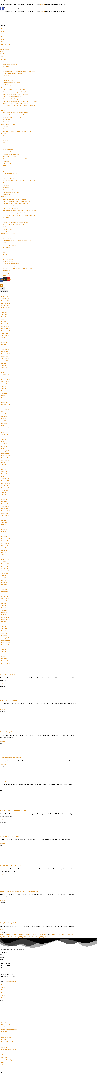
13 (46, 934)
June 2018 (4, 494)
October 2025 (5, 305)
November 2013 (5, 621)
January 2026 (5, 298)
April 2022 (4, 393)
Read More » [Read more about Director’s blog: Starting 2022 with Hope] (3, 764)
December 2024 (5, 328)
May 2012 (3, 654)
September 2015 (5, 571)
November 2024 (5, 331)
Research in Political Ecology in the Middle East (15, 103)
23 (15, 937)
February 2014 (5, 614)
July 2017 (3, 520)
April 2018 (4, 499)
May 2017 (3, 524)
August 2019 (4, 462)
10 (34, 934)
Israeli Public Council (8, 152)
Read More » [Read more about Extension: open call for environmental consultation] (3, 820)
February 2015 (5, 587)
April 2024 (4, 342)
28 (36, 937)
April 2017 (4, 527)
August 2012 (4, 647)
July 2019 (3, 464)
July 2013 (3, 626)
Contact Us (4, 1047)
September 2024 (5, 335)
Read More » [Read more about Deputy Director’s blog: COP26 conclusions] (3, 930)
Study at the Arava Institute (10, 64)
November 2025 (5, 303)
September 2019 (5, 460)
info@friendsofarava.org (10, 981)
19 (71, 934)
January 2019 (5, 478)
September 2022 (5, 381)
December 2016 (5, 536)
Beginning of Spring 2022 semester (9, 732)
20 (2, 937)
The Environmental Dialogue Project (13, 117)
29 (40, 937)
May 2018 (3, 497)
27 (31, 937)
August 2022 (4, 384)
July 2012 (3, 649)
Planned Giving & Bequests (10, 156)
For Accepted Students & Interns (11, 82)
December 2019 (5, 453)
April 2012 (4, 656)
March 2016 (4, 557)
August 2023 (4, 361)
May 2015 (3, 580)
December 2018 (5, 481)
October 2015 (4, 568)
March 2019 (4, 474)
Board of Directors (8, 149)
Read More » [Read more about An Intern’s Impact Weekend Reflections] (3, 875)
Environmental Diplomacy (8, 124)
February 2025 (5, 324)
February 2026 (5, 296)
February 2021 (5, 425)
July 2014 (3, 603)
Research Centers (6, 1024)
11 (38, 934)
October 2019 (4, 458)
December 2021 (5, 402)
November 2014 (5, 594)
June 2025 (4, 314)
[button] (38, 1004)
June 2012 (4, 651)
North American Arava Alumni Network (13, 115)
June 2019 (4, 467)
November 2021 (5, 404)
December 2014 (5, 591)
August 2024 (4, 338)
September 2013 (5, 624)
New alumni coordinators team (8, 674)
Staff (4, 147)
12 (42, 934)
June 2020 (4, 439)
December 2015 (5, 564)
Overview (5, 126)
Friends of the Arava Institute (11, 154)
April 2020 (4, 444)
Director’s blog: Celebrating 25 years (9, 836)
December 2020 (5, 430)
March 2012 (4, 658)
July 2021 (3, 414)
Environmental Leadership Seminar (12, 73)
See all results (4, 291)
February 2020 (5, 448)
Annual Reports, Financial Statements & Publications (17, 159)
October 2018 (4, 485)
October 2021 (4, 407)
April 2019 (4, 471)
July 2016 (3, 548)
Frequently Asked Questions (8, 1049)
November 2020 (5, 432)
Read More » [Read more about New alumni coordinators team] (3, 684)
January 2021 (5, 428)
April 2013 (4, 633)
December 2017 (5, 508)
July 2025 (4, 312)
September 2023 (5, 358)
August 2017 (4, 518)
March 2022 (4, 395)
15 (54, 934)
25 (23, 937)
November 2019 (5, 455)
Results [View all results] (2, 288)
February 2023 (5, 372)
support (42, 4)
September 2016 (5, 543)
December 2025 (5, 301)
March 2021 (4, 423)
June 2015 (4, 578)
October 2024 (4, 333)
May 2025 (3, 317)
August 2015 (4, 573)
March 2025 (4, 321)
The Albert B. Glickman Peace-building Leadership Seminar (19, 71)
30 (44, 937)
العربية (3, 33)
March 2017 (4, 529)
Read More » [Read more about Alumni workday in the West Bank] (3, 709)
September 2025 (5, 307)
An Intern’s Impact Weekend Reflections (10, 865)
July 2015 (3, 575)
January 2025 (5, 326)
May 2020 (3, 441)
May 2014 (3, 608)
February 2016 (5, 559)
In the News (6, 140)
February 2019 (5, 476)
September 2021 (5, 409)
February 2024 (5, 347)
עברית (2, 31)
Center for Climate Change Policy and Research (15, 89)
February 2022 (5, 398)
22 (10, 937)
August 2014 (4, 601)
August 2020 (4, 434)
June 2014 (4, 605)
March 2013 (4, 635)
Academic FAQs (7, 85)
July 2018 (3, 492)
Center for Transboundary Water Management (15, 94)
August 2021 (4, 411)
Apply (4, 62)
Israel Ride (4, 1031)
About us (3, 1027)
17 (63, 934)
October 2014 (4, 596)
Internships (6, 66)
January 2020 (5, 451)
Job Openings (6, 166)
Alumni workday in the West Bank (8, 700)
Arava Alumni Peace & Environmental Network (15, 112)
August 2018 (4, 490)
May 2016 (3, 552)
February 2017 (5, 531)
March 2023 (4, 370)
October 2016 (4, 541)
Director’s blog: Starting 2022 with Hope (10, 757)
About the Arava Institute (10, 136)
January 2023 (5, 374)
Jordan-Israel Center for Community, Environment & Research (20, 101)
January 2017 (5, 534)
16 (58, 934)
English (3, 29)
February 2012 (5, 661)
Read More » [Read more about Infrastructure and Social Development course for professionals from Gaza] (3, 900)
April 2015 (4, 582)
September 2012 (5, 645)
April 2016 (4, 554)
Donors (3, 989)
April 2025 (4, 319)
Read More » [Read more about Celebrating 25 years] (3, 788)
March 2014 (4, 612)
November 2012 (5, 642)
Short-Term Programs (9, 69)
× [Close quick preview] (0, 1068)
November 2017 (5, 511)
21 (6, 937)
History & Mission (7, 138)
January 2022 (5, 400)
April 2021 (4, 421)
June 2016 (4, 550)
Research (3, 87)
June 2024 (4, 340)
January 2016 (5, 561)
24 (19, 937)
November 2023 (5, 354)
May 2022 (3, 391)
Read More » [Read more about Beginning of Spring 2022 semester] (3, 741)
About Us (3, 133)
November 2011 (5, 663)
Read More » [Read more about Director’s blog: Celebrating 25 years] (3, 843)
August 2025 (4, 310)
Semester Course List (8, 80)
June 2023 (4, 365)
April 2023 (4, 367)
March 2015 (4, 585)
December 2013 (5, 619)
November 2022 (5, 379)
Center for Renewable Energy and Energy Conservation (18, 92)
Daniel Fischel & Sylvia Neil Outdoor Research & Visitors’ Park (19, 105)
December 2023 (5, 351)
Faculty (5, 145)
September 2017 (5, 515)
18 (67, 934)
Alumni (3, 110)
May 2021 (3, 418)
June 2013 (4, 628)
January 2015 (5, 589)
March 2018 (4, 501)
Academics (4, 59)
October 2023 (4, 356)
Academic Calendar (8, 78)
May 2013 (3, 631)
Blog (4, 142)
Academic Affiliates (8, 161)
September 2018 (5, 488)
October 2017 (4, 513)
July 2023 (3, 363)
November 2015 (5, 566)
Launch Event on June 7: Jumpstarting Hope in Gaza (17, 131)
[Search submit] (1, 285)
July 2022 (4, 386)
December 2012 (5, 640)
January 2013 (5, 638)
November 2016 (5, 538)
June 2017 (4, 522)
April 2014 (4, 610)
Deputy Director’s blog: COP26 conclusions (11, 923)
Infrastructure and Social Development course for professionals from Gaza (19, 891)
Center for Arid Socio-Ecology (10, 99)
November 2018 (5, 483)
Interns (3, 985)
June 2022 (4, 388)
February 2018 (5, 504)
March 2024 (4, 344)
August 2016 (4, 545)
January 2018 (5, 506)
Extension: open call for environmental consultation (13, 810)
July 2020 (3, 437)
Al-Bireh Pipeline (7, 129)
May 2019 (3, 469)
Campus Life (6, 76)
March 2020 (4, 446)
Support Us (6, 122)
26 (27, 937)
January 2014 (5, 617)
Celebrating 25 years (5, 781)
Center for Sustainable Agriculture (12, 96)
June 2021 (4, 416)
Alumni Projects (7, 119)
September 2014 (5, 598)
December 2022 (5, 377)
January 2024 (5, 349)
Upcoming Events (8, 163)
